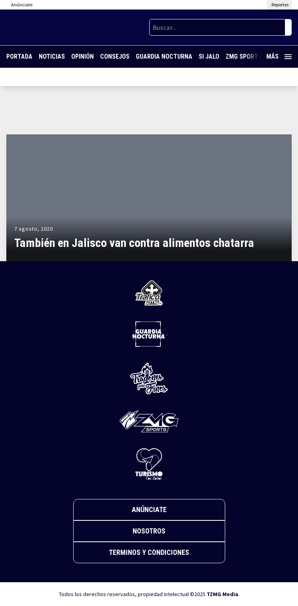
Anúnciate (149, 509)
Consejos (114, 56)
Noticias (52, 56)
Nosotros (149, 531)
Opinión (82, 56)
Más (279, 56)
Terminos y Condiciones (149, 552)
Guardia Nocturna (164, 56)
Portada (19, 56)
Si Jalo (209, 56)
